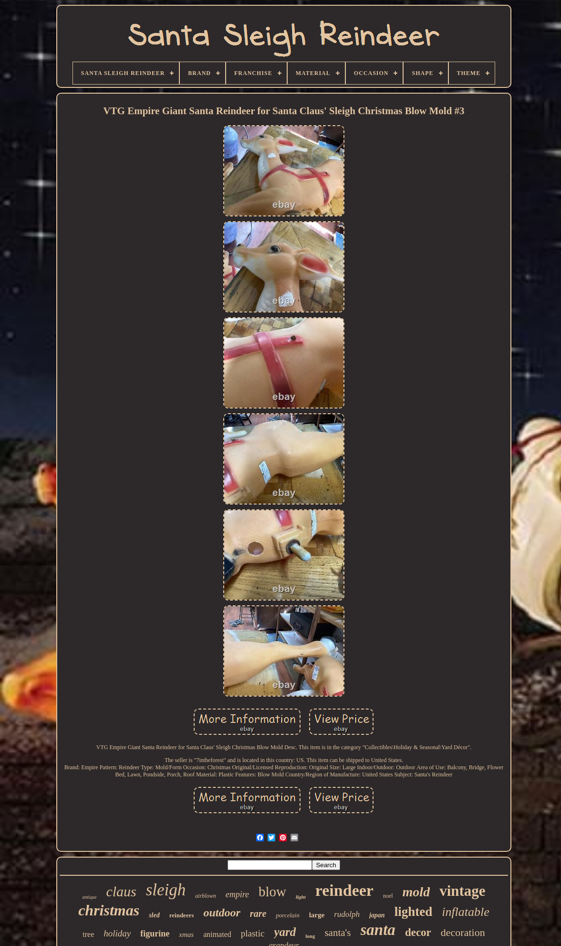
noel (388, 895)
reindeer (344, 890)
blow (272, 891)
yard (285, 931)
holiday (117, 933)
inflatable (465, 912)
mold (416, 891)
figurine (154, 933)
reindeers (181, 915)
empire (237, 894)
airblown (205, 895)
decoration (463, 932)
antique (89, 897)
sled (154, 915)
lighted (414, 911)
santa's (337, 932)
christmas (108, 910)
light (301, 897)
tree (88, 934)
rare (258, 913)
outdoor (221, 912)
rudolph (347, 914)
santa (378, 929)
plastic (253, 933)
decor (418, 932)
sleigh (166, 890)
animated (217, 934)
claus (121, 891)
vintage (462, 890)
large (316, 915)
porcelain (287, 915)
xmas (186, 934)
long (310, 936)
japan (377, 915)
